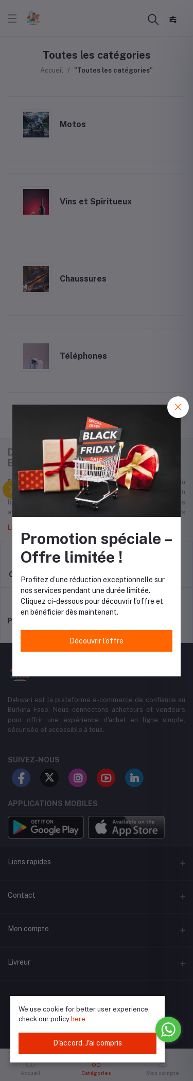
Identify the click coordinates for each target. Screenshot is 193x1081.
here (78, 1019)
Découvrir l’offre (96, 641)
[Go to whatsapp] (168, 1029)
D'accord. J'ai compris (87, 1043)
